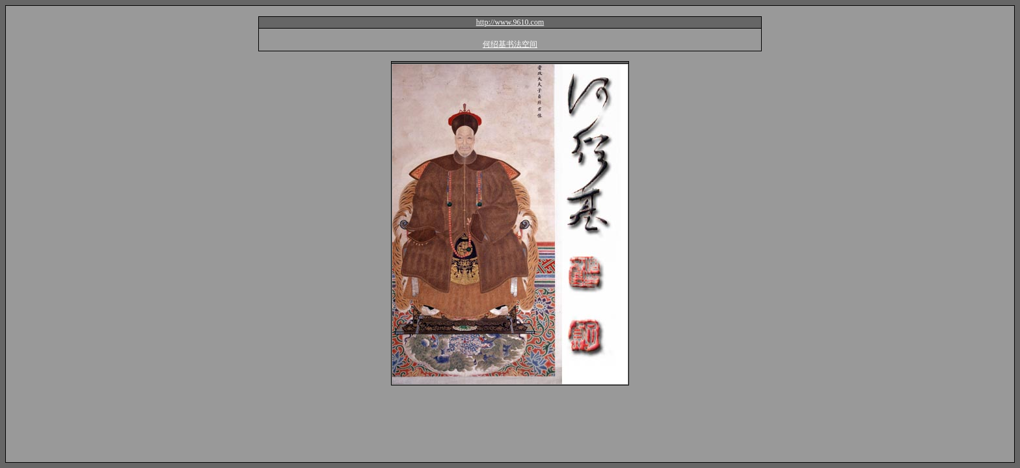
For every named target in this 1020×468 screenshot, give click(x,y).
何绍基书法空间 (510, 44)
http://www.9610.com (510, 22)
